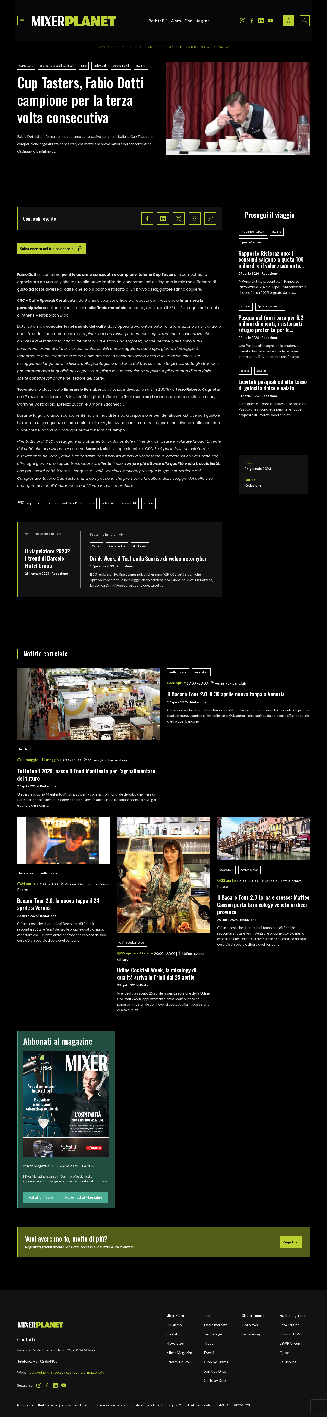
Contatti (173, 1334)
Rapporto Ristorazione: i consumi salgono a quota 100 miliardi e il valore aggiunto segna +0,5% (271, 259)
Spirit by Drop (215, 1371)
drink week (140, 546)
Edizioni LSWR (291, 1334)
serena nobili (121, 65)
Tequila (96, 546)
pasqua (245, 370)
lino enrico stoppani (253, 231)
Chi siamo (174, 1324)
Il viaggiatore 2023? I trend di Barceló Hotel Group (47, 558)
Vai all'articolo (41, 1197)
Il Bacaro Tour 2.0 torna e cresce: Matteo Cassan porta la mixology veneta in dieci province (263, 904)
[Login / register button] (288, 20)
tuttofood (25, 749)
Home (102, 46)
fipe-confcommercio (253, 242)
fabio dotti (100, 65)
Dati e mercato (216, 1324)
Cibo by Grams (216, 1362)
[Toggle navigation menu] (21, 20)
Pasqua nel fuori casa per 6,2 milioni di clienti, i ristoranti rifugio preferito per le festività (271, 323)
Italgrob (203, 20)
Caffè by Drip (215, 1380)
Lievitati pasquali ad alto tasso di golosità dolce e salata (273, 384)
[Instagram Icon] (242, 20)
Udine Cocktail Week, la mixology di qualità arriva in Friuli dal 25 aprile (156, 973)
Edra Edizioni (290, 1324)
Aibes (176, 20)
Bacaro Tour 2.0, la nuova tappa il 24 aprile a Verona (58, 904)
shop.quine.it (61, 1372)
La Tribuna (288, 1362)
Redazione (60, 573)
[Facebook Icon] (252, 20)
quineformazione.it (89, 1372)
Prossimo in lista (106, 534)
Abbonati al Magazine (83, 1197)
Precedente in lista (43, 533)
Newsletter (175, 1343)
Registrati (291, 1242)
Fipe (188, 20)
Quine (284, 1352)
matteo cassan (178, 672)
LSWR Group (290, 1343)
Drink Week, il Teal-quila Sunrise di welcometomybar (148, 558)
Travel (209, 1343)
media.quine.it (38, 1372)
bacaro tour (201, 672)
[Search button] (305, 20)
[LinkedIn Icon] (261, 20)
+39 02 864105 (45, 1361)
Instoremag (251, 1334)
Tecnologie (213, 1334)
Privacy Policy (177, 1362)
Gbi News (250, 1324)
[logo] (74, 20)
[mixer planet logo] (41, 1324)
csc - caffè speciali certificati (57, 65)
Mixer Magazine (179, 1352)
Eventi (116, 46)
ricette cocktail (117, 546)
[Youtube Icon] (270, 20)
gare (84, 65)
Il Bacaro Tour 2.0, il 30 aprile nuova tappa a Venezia (226, 694)
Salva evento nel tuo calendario (51, 248)
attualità (141, 65)
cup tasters (26, 65)
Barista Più (158, 20)
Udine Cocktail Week (132, 942)
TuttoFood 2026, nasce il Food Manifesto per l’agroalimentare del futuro (86, 774)
